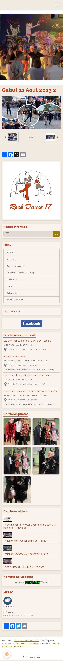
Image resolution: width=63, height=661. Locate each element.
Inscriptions (12, 279)
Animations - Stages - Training (20, 273)
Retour (31, 137)
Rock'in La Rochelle (14, 356)
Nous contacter (12, 311)
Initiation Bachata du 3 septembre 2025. (26, 553)
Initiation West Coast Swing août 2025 (24, 540)
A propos (10, 252)
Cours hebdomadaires (16, 266)
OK (56, 233)
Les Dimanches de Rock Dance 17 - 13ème (27, 375)
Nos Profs (11, 259)
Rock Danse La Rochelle (27, 644)
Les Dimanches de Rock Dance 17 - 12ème (27, 340)
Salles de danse (13, 293)
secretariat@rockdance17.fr (26, 640)
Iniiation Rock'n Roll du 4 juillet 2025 (23, 567)
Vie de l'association (15, 300)
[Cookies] (7, 654)
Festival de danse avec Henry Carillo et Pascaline (30, 391)
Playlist (9, 286)
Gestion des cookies (31, 657)
